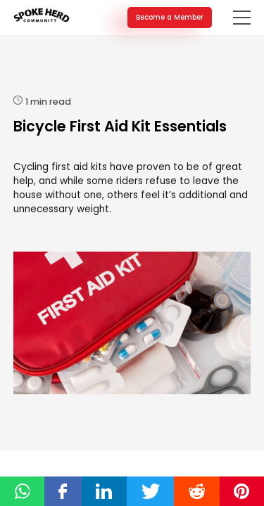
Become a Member (169, 17)
